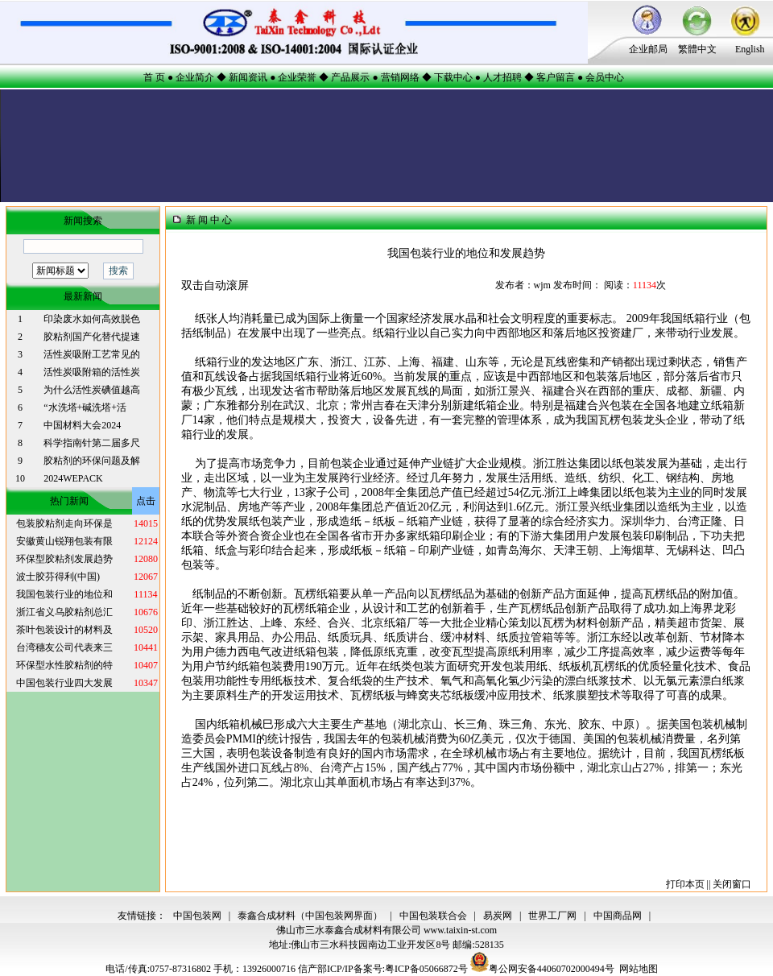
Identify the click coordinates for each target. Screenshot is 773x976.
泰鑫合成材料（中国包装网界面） (310, 915)
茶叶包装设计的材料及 (64, 629)
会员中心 (604, 77)
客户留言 (555, 77)
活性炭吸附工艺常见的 (91, 354)
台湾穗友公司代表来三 (64, 647)
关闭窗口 (732, 884)
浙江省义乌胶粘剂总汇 (64, 612)
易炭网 (497, 915)
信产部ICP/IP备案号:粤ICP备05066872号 (384, 968)
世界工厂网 (552, 915)
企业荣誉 (297, 77)
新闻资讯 (248, 77)
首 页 (154, 77)
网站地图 (638, 968)
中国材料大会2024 (82, 425)
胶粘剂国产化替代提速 (91, 336)
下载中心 (453, 77)
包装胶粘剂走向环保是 (64, 523)
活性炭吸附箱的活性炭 (91, 372)
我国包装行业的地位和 (64, 594)
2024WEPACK (73, 478)
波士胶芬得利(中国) (58, 576)
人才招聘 (502, 77)
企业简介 (195, 77)
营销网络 (400, 77)
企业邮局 (648, 49)
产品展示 (350, 77)
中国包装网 (197, 915)
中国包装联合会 (433, 915)
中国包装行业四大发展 (64, 683)
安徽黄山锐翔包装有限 (64, 541)
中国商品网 (617, 915)
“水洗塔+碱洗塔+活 (84, 407)
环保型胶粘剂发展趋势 (64, 559)
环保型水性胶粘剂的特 (64, 665)
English (750, 49)
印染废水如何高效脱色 (91, 319)
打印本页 (685, 884)
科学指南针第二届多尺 (91, 443)
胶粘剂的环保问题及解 (91, 460)
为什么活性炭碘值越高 (91, 389)
